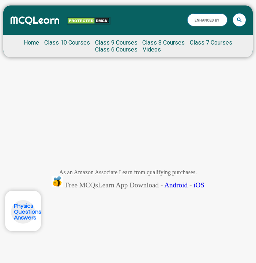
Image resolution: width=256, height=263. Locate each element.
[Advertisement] (128, 115)
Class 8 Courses (163, 42)
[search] (207, 20)
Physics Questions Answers (27, 212)
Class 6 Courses (116, 49)
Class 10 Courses (67, 42)
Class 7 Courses (211, 42)
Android (176, 185)
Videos (152, 49)
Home (31, 42)
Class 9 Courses (116, 42)
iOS (198, 185)
